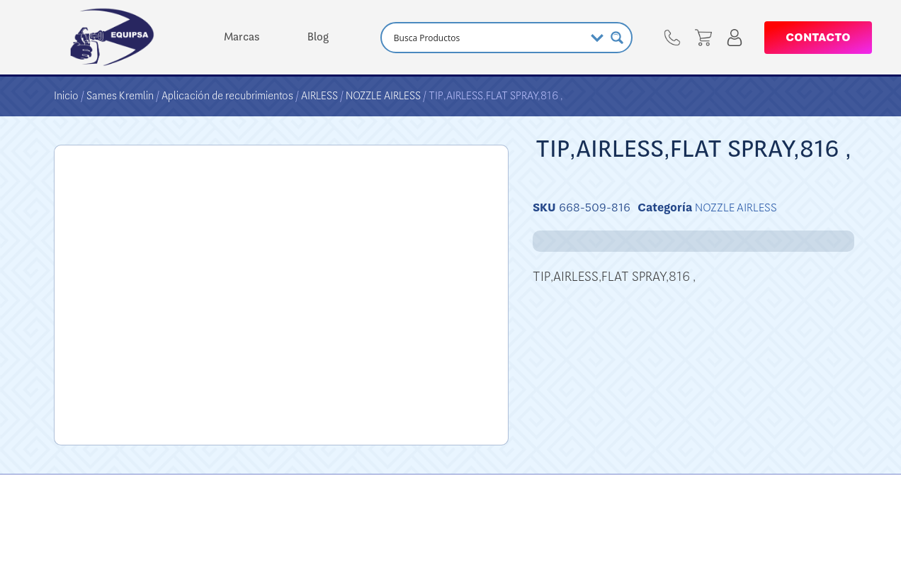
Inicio (66, 96)
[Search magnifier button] (617, 38)
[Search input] (487, 37)
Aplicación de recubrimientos (227, 96)
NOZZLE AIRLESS (383, 96)
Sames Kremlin (120, 96)
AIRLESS (319, 96)
